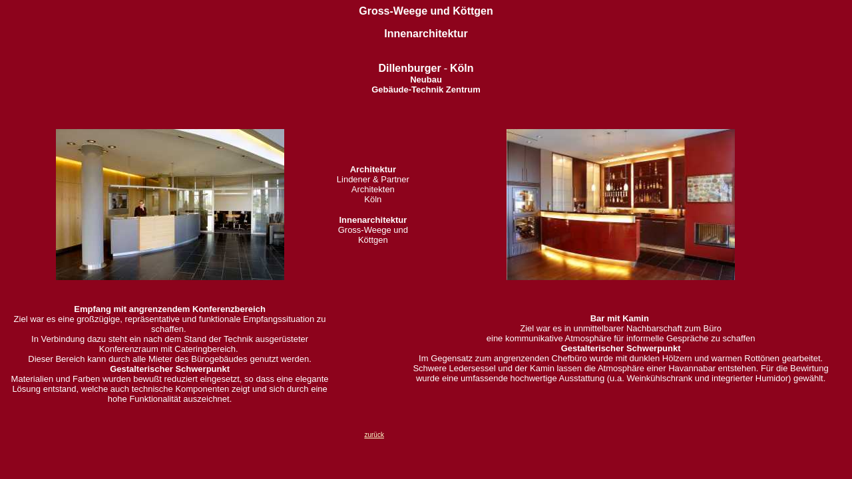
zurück (373, 434)
